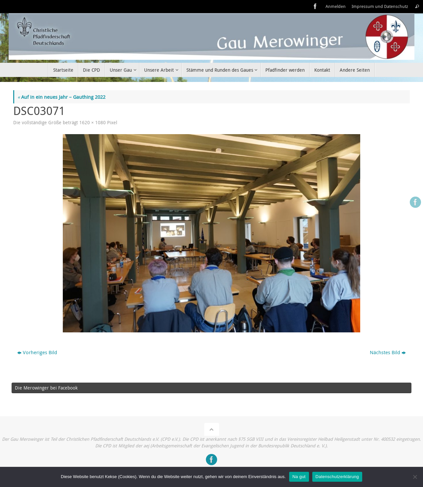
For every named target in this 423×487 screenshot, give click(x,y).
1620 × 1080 (92, 123)
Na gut (299, 476)
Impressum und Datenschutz (380, 6)
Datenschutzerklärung (337, 476)
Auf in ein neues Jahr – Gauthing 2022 (61, 97)
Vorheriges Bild (37, 352)
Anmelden (336, 6)
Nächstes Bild (388, 352)
